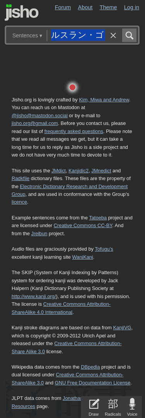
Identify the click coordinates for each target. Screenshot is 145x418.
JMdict (58, 171)
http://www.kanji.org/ (34, 296)
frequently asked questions (73, 131)
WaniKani (82, 257)
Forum (63, 7)
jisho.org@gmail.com (35, 123)
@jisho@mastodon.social (40, 115)
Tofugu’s (104, 249)
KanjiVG (122, 327)
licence (19, 202)
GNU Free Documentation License (93, 383)
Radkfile (20, 178)
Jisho (22, 12)
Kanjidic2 (78, 171)
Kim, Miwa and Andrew (104, 100)
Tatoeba (98, 218)
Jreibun (39, 233)
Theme (108, 7)
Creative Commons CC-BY (83, 225)
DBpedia (90, 367)
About (85, 7)
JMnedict (101, 171)
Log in (131, 7)
